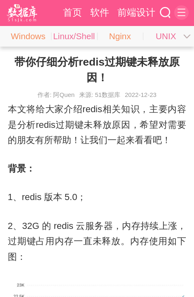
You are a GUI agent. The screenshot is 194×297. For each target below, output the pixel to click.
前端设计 (136, 12)
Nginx (120, 36)
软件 (99, 12)
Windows (28, 36)
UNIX (166, 36)
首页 (72, 12)
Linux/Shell (74, 36)
